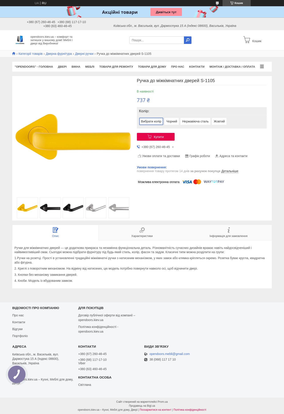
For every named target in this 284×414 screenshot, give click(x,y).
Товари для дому (152, 66)
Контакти (197, 66)
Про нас (177, 66)
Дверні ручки (84, 53)
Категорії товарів (30, 53)
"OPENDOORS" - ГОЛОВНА (34, 66)
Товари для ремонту (116, 66)
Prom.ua (163, 401)
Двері (62, 66)
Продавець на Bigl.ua (142, 405)
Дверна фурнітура (59, 53)
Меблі (89, 66)
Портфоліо (20, 336)
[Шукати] (187, 40)
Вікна (75, 66)
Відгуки (17, 329)
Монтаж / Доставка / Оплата (232, 66)
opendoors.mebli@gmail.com (170, 354)
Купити (159, 137)
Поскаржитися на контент (155, 409)
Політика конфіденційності (190, 409)
